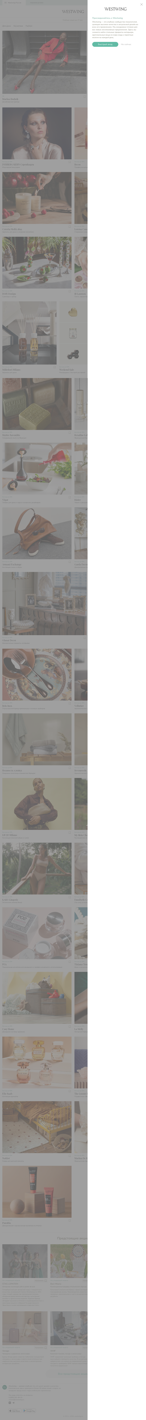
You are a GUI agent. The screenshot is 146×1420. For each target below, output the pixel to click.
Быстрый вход (105, 44)
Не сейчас (126, 44)
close (141, 4)
